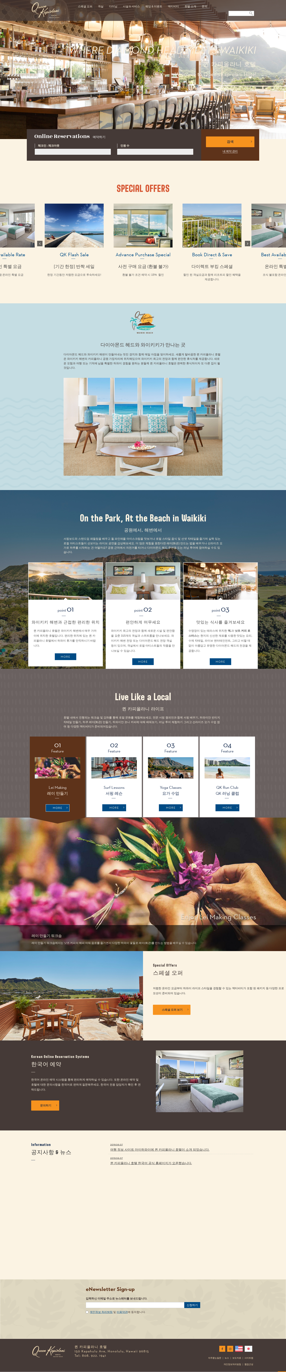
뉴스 (227, 1350)
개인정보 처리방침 (101, 1304)
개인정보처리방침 (232, 1357)
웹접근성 (248, 1357)
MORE (65, 656)
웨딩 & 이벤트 (153, 6)
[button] (11, 883)
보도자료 (236, 1350)
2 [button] (243, 108)
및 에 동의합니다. (118, 1304)
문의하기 (48, 1105)
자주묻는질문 (214, 1350)
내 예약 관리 (230, 151)
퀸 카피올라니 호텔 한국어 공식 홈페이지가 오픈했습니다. (180, 1153)
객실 (100, 6)
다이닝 (113, 6)
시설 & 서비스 (131, 6)
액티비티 (173, 6)
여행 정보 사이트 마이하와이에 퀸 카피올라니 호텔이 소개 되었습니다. (180, 1139)
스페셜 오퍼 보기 (175, 1010)
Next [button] (247, 244)
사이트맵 (248, 1350)
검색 (240, 141)
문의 (204, 6)
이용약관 (122, 1304)
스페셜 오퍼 (85, 6)
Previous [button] (39, 244)
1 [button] (237, 108)
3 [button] (249, 108)
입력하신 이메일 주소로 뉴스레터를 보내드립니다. (116, 1291)
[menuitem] (85, 4)
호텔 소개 (190, 6)
